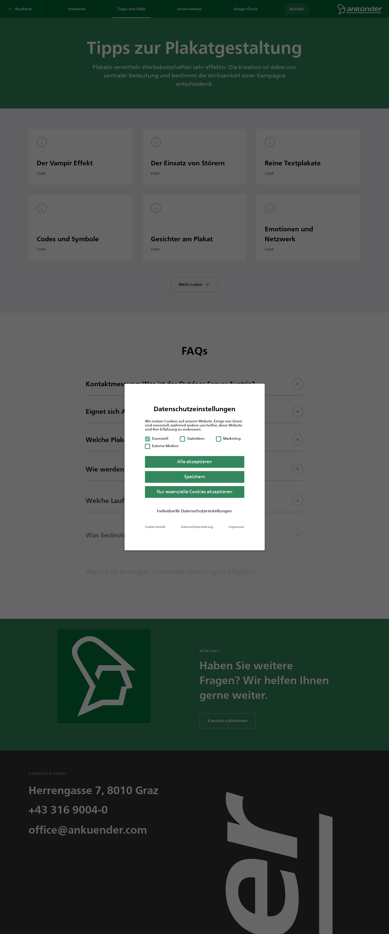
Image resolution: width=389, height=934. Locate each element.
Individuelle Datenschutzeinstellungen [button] (194, 511)
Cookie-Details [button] (155, 527)
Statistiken (192, 438)
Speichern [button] (194, 476)
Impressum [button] (236, 527)
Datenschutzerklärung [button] (197, 527)
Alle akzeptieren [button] (194, 461)
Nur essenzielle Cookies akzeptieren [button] (194, 491)
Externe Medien (162, 446)
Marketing (228, 438)
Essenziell (156, 438)
